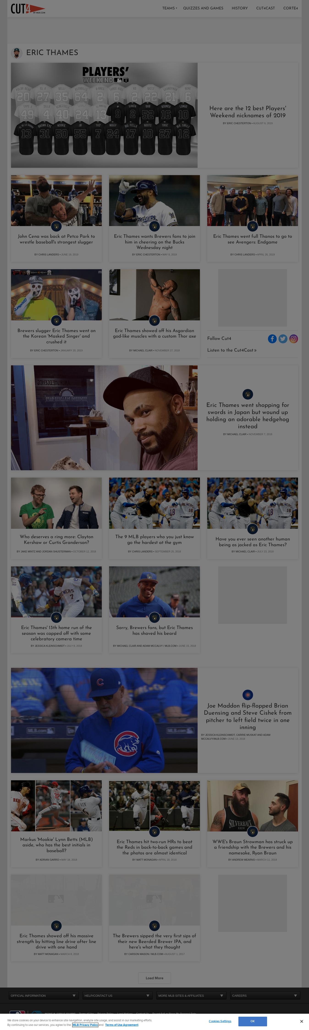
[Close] (302, 1021)
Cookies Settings (220, 1021)
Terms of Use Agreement (121, 1025)
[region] (154, 1022)
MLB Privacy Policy (85, 1025)
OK (253, 1021)
